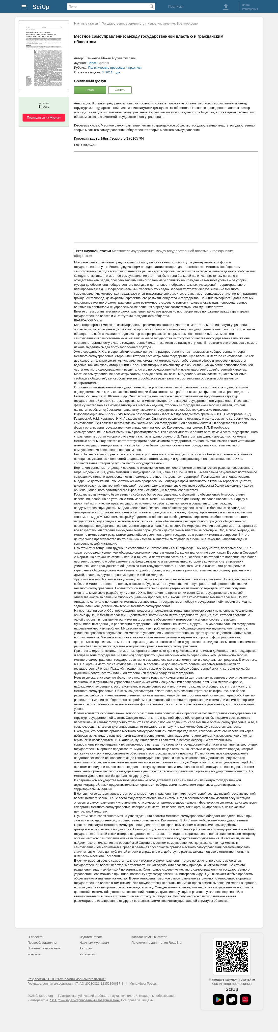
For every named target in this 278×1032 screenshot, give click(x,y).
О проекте (35, 937)
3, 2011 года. (111, 72)
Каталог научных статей (149, 937)
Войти (246, 4)
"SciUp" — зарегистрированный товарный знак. (85, 1000)
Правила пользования (44, 948)
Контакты (34, 954)
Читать (90, 89)
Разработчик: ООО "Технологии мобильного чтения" (67, 979)
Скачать (120, 89)
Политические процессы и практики (114, 67)
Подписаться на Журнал (44, 117)
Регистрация (250, 8)
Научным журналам (94, 942)
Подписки (176, 6)
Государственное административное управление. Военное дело (150, 23)
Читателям (88, 954)
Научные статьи (86, 23)
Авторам (86, 948)
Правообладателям (42, 942)
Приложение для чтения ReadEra (156, 942)
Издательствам (91, 937)
